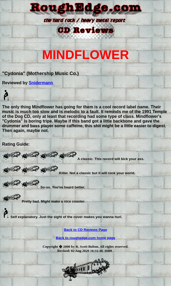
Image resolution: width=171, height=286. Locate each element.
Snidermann (41, 83)
